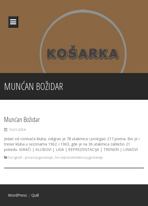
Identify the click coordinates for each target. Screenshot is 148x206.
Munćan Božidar (22, 119)
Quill (35, 195)
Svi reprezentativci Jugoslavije (79, 157)
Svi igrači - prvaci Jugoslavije (30, 157)
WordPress (17, 195)
